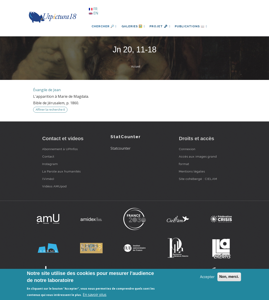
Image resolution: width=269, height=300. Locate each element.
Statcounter (120, 148)
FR (93, 8)
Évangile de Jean (47, 89)
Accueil (135, 66)
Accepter (207, 276)
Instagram (50, 164)
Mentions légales (192, 171)
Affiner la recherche (50, 109)
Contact (48, 156)
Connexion (187, 149)
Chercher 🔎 (104, 26)
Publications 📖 (193, 26)
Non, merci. (229, 277)
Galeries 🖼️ (134, 26)
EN (93, 13)
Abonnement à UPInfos (60, 149)
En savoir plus (94, 294)
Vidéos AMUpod (54, 186)
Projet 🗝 (161, 26)
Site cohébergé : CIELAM (198, 179)
